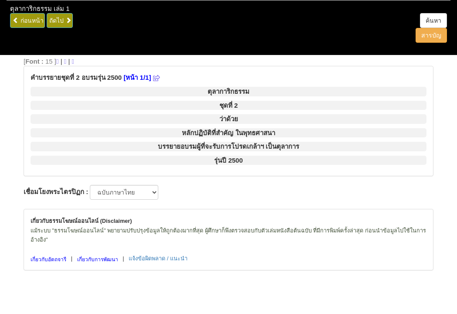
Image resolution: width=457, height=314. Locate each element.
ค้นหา (433, 20)
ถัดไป (60, 20)
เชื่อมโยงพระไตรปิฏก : (56, 191)
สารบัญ (431, 35)
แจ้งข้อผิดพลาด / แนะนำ (158, 258)
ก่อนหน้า (28, 20)
